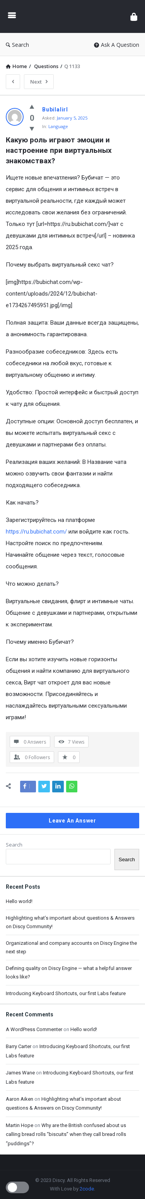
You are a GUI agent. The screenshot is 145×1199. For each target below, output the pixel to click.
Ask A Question (116, 44)
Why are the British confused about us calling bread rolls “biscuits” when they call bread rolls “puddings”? (66, 1134)
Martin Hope (19, 1125)
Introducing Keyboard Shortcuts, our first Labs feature (66, 993)
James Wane (20, 1073)
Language (58, 126)
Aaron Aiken (19, 1099)
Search (17, 44)
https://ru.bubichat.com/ (36, 531)
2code (87, 1189)
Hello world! (19, 901)
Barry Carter (18, 1046)
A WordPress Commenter (34, 1029)
